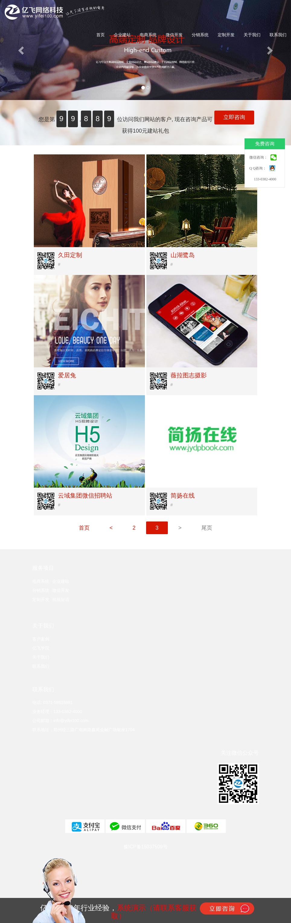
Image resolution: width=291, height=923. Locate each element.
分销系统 (200, 34)
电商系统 (148, 34)
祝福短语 (60, 599)
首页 (100, 34)
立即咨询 (234, 117)
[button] (22, 50)
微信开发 (174, 34)
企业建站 (122, 34)
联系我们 (278, 34)
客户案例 (40, 639)
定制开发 (226, 34)
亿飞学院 (40, 648)
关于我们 (252, 34)
